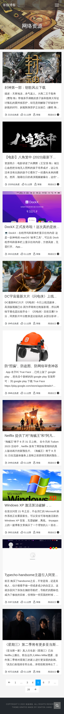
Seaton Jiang (45, 707)
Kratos (23, 707)
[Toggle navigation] (56, 5)
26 (28, 689)
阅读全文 (53, 115)
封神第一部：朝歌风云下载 (25, 87)
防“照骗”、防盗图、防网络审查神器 (31, 366)
